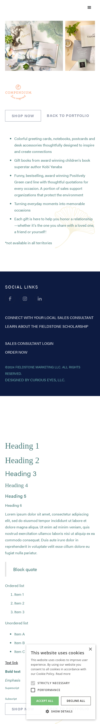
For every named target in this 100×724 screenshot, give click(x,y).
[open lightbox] (34, 47)
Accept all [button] (44, 701)
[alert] (60, 681)
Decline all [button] (76, 701)
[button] (89, 8)
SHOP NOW (23, 115)
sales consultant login (29, 343)
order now (16, 352)
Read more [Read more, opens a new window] (63, 674)
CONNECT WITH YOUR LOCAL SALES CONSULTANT (49, 317)
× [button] (90, 649)
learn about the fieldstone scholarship (46, 326)
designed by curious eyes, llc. (35, 379)
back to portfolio (68, 115)
